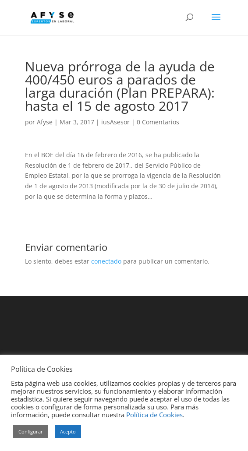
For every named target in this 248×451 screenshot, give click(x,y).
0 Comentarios (158, 122)
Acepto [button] (68, 431)
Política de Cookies (154, 414)
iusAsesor (115, 122)
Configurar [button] (30, 431)
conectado (106, 261)
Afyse (45, 122)
